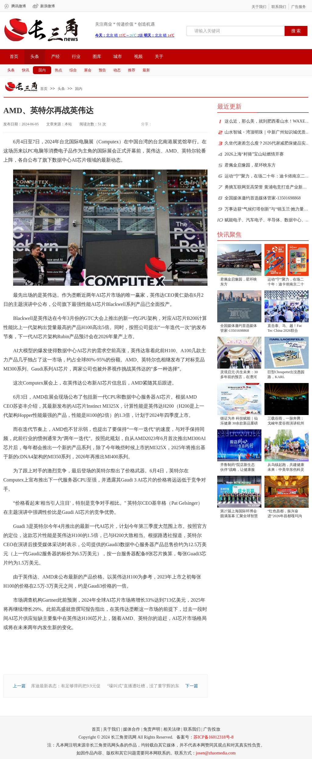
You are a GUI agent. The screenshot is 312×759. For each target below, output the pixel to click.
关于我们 (259, 7)
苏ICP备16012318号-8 (213, 737)
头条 (34, 56)
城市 (117, 56)
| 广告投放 (210, 729)
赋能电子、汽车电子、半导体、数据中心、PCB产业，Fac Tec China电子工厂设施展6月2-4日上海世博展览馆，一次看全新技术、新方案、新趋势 (267, 220)
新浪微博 (47, 6)
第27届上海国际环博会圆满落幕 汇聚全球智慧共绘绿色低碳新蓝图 (239, 514)
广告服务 (298, 7)
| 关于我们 (110, 729)
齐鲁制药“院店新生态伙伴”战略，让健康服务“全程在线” (237, 468)
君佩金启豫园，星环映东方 (250, 165)
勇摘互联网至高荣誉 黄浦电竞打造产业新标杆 (267, 187)
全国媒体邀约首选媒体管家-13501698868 (263, 198)
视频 (138, 56)
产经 (55, 56)
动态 (117, 70)
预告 (102, 70)
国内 (42, 70)
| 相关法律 (170, 729)
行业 (76, 56)
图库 (97, 56)
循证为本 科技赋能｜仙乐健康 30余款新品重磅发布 (239, 421)
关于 (159, 56)
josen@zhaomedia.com (216, 753)
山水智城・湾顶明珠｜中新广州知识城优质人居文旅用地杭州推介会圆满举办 (267, 132)
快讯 (25, 70)
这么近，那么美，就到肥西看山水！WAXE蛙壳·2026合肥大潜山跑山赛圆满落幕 (267, 121)
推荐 (131, 70)
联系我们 (278, 7)
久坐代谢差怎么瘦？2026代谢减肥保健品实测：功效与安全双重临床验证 (267, 143)
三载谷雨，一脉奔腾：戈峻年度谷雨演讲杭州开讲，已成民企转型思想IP (286, 421)
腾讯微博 (18, 6)
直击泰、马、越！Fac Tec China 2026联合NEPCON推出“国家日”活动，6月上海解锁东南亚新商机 (286, 329)
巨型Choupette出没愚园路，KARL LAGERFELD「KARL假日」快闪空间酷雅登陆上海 (286, 375)
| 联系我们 (190, 729)
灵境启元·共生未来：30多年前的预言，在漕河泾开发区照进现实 (239, 375)
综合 (73, 70)
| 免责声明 (150, 729)
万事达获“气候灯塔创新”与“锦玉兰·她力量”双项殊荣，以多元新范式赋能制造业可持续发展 (267, 209)
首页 (14, 56)
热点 (58, 70)
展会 (87, 70)
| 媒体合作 (130, 729)
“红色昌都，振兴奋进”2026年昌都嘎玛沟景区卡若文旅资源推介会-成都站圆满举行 (286, 514)
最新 (146, 70)
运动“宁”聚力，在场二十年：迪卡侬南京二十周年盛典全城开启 (267, 176)
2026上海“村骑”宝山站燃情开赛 (254, 154)
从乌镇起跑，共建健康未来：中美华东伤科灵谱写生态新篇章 (286, 468)
